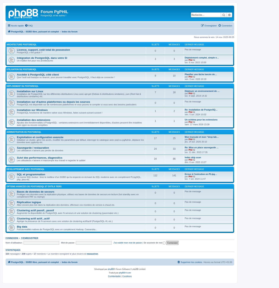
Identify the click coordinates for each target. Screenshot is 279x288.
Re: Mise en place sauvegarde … (202, 147)
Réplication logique (29, 202)
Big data (22, 226)
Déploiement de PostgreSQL (22, 86)
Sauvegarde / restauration (33, 147)
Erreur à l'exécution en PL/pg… (201, 174)
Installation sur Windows (32, 110)
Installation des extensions (33, 119)
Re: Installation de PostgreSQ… (201, 110)
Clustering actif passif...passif (35, 210)
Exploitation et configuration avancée (40, 137)
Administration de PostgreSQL (24, 132)
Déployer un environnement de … (202, 91)
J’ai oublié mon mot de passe (128, 242)
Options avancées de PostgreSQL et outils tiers (34, 186)
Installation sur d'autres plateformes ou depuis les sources (53, 101)
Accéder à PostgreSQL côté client (38, 74)
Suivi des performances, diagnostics (39, 157)
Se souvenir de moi (154, 242)
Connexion (12, 238)
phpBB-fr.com (125, 273)
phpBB (111, 269)
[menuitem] (29, 25)
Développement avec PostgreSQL (25, 169)
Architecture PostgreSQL (22, 45)
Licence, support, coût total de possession (43, 49)
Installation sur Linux (30, 91)
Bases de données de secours (35, 191)
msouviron (92, 254)
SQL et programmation (31, 174)
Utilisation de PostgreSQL (22, 69)
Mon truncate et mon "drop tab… (202, 137)
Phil (190, 60)
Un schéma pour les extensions (201, 119)
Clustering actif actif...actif (33, 218)
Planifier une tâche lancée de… (201, 74)
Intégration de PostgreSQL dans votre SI (42, 57)
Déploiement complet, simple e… (202, 57)
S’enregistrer (29, 238)
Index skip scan (193, 157)
